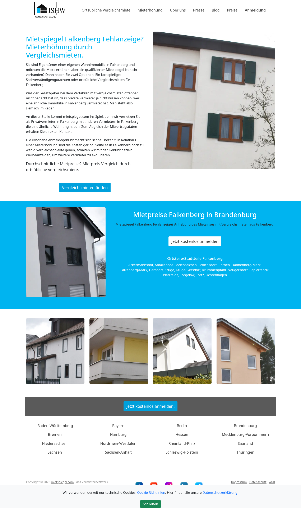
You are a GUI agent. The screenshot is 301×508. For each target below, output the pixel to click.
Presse (198, 9)
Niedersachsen (55, 443)
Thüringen (245, 452)
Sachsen (55, 452)
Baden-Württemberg (55, 425)
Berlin (182, 425)
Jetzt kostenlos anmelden (195, 241)
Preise (232, 9)
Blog (215, 9)
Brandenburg (245, 425)
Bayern (118, 425)
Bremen (55, 434)
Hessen (182, 434)
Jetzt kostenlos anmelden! (150, 406)
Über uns (178, 9)
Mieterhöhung (150, 9)
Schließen (150, 504)
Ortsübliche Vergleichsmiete (106, 9)
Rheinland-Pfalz (181, 443)
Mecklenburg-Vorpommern (245, 434)
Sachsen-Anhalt (118, 452)
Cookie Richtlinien (151, 492)
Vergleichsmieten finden (85, 187)
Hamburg (118, 434)
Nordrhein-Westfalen (118, 443)
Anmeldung (255, 9)
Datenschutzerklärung (220, 492)
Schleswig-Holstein (182, 452)
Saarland (245, 443)
